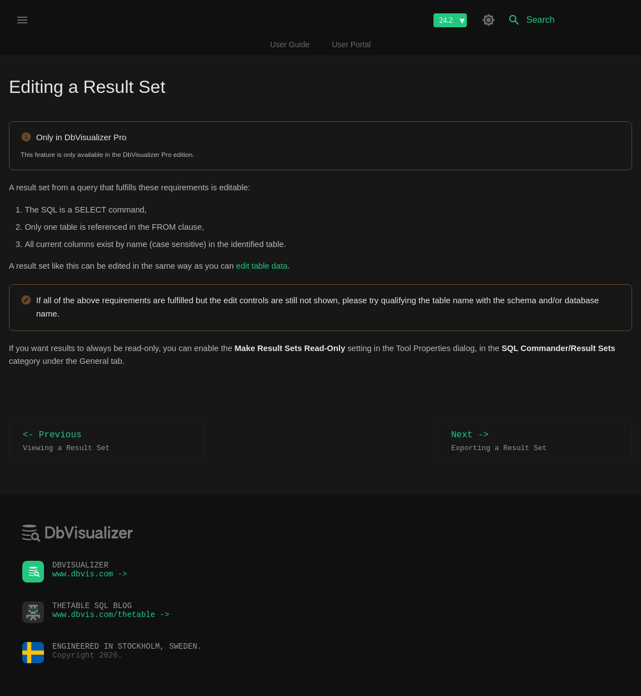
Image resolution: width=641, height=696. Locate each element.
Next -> (534, 441)
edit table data (261, 265)
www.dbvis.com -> (89, 576)
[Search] (567, 20)
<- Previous (106, 441)
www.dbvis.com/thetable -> (110, 617)
